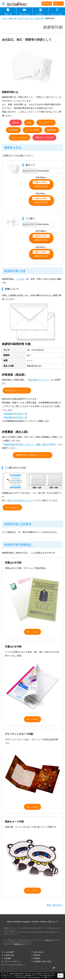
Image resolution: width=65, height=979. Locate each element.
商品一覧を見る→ (55, 905)
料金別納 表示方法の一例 (15, 417)
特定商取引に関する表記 (42, 961)
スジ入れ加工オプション (21, 500)
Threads (43, 922)
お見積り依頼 (9, 955)
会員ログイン (58, 3)
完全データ (48, 940)
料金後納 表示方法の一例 (15, 414)
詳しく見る (32, 632)
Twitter (9, 922)
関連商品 (51, 130)
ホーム (4, 18)
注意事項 (13, 130)
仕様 (29, 122)
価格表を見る (41, 184)
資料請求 (37, 955)
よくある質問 (32, 130)
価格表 (15, 122)
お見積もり (40, 14)
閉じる (60, 975)
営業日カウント (18, 944)
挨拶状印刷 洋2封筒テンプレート (32, 455)
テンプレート (46, 122)
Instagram (26, 922)
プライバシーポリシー (12, 961)
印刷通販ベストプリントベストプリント (19, 4)
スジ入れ (20, 279)
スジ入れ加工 (12, 507)
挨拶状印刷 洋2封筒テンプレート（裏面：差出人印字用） (30, 444)
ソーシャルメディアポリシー (14, 965)
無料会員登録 (46, 3)
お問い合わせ (24, 14)
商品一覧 (8, 14)
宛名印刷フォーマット (38, 380)
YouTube (34, 922)
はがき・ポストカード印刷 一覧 (30, 18)
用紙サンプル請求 (44, 137)
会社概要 (7, 958)
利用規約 (37, 958)
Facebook (17, 922)
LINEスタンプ (52, 922)
